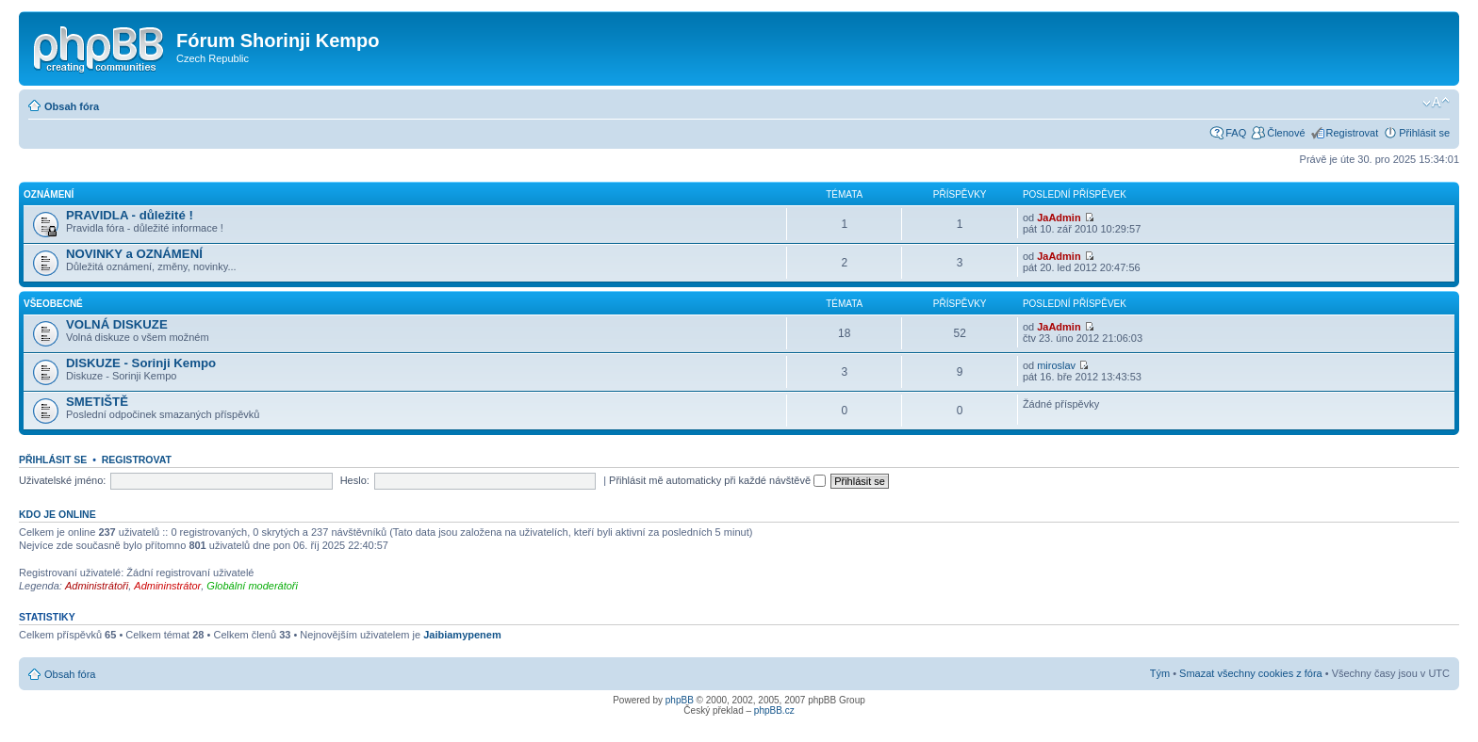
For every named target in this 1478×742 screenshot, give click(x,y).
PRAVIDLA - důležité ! (129, 215)
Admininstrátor (167, 585)
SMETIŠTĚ (97, 402)
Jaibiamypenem (462, 634)
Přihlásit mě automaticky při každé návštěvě (717, 480)
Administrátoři (96, 585)
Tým (1160, 673)
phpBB (679, 700)
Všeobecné (53, 303)
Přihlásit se (1424, 132)
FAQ (1235, 132)
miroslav (1056, 365)
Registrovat (1352, 132)
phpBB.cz (774, 710)
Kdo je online (57, 514)
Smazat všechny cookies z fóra (1250, 673)
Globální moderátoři (252, 585)
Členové (1286, 132)
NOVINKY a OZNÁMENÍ (134, 254)
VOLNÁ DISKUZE (117, 324)
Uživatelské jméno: (62, 480)
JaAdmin (1058, 217)
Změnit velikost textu (1436, 102)
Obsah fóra (71, 106)
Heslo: (355, 480)
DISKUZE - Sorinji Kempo (141, 363)
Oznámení (49, 194)
